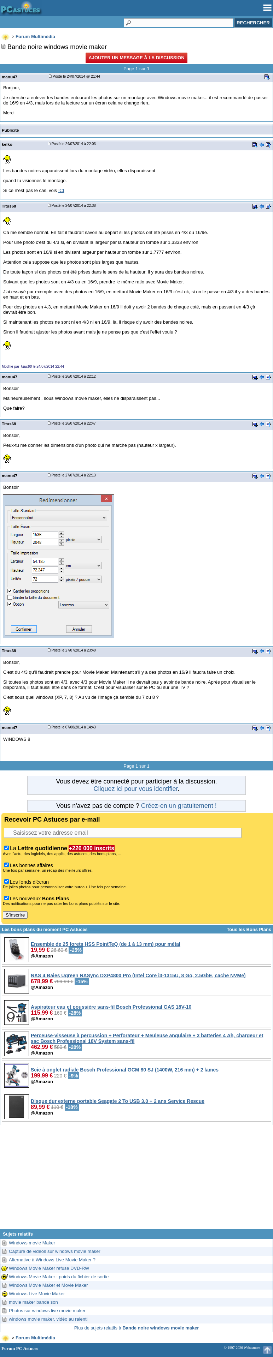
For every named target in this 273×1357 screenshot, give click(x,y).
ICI (61, 190)
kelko (7, 144)
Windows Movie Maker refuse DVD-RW (49, 1268)
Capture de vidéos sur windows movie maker (54, 1251)
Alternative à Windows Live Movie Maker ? (52, 1259)
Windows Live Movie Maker (37, 1293)
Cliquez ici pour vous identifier (135, 788)
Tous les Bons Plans (249, 929)
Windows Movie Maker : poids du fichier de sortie (59, 1276)
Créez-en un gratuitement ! (179, 805)
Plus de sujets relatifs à (136, 1328)
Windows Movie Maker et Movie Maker (48, 1285)
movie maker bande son (33, 1302)
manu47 (9, 76)
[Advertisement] (136, 1179)
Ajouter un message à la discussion (136, 57)
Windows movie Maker (32, 1242)
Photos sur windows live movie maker (47, 1310)
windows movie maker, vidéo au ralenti (48, 1319)
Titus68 (9, 206)
